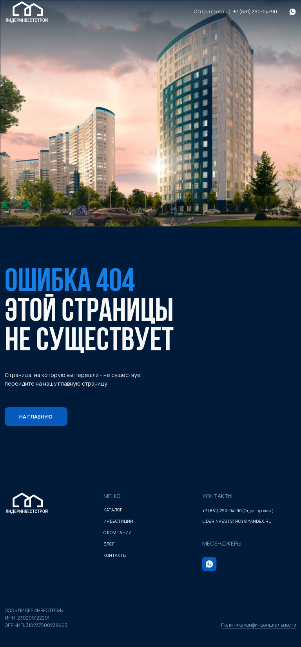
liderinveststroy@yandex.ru (237, 521)
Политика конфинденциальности (258, 625)
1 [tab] (132, 206)
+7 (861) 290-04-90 (255, 11)
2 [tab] (150, 206)
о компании (117, 532)
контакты (115, 555)
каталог (112, 510)
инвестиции (118, 521)
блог (108, 544)
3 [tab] (169, 206)
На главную (36, 416)
